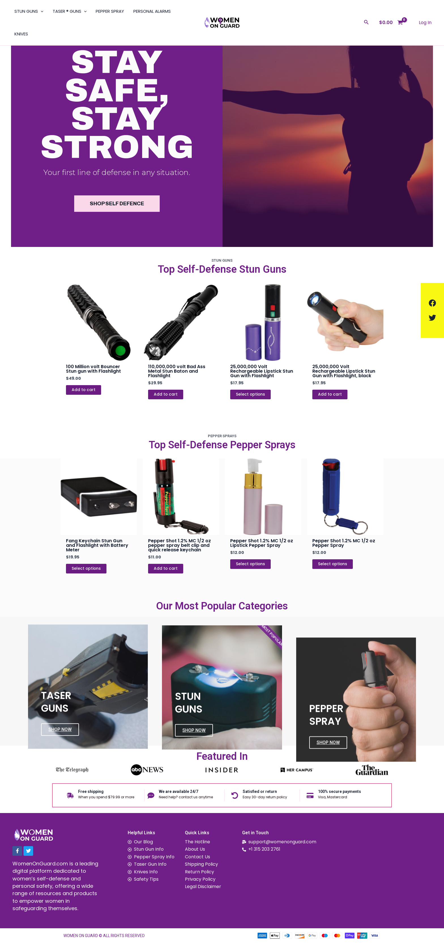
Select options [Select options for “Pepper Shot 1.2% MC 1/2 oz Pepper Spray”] (333, 564)
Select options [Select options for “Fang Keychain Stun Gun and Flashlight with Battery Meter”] (86, 568)
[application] (40, 11)
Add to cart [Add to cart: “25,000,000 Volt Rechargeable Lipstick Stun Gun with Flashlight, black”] (330, 394)
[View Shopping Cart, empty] (391, 22)
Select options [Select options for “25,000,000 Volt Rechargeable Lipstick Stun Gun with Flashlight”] (251, 394)
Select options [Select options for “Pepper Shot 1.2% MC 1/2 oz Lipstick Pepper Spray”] (251, 564)
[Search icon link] (366, 23)
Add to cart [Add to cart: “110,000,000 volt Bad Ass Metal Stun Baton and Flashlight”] (166, 394)
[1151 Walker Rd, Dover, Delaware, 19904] (386, 877)
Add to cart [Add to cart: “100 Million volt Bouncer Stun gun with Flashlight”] (84, 390)
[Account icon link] (425, 22)
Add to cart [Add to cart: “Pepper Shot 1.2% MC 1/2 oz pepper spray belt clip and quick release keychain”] (166, 568)
